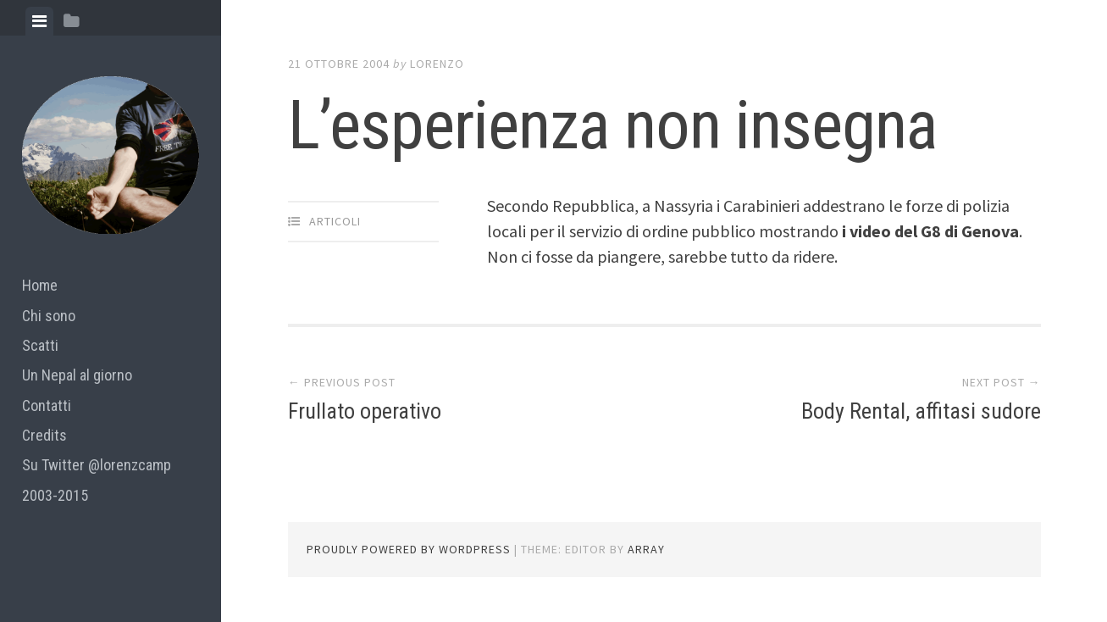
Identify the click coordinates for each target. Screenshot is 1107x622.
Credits (44, 435)
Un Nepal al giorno (77, 375)
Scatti (40, 345)
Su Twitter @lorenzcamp (96, 465)
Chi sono (48, 316)
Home (40, 285)
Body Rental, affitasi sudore (921, 411)
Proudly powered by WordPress (409, 549)
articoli (335, 221)
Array (646, 549)
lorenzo (437, 63)
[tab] (39, 21)
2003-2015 (55, 495)
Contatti (46, 405)
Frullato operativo (364, 411)
